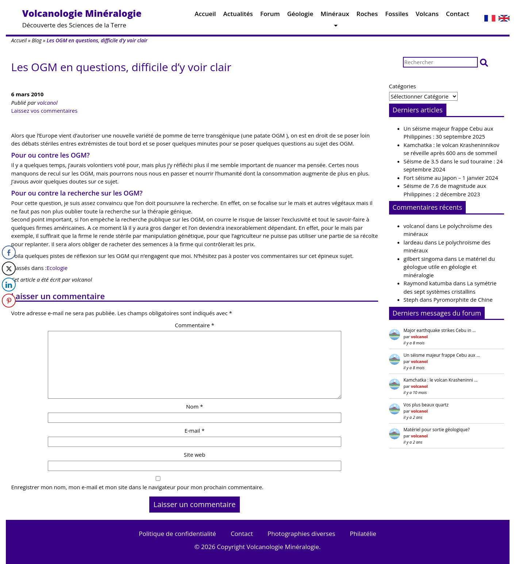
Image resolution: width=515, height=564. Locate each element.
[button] (484, 62)
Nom (194, 406)
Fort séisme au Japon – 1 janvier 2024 (451, 177)
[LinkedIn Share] (9, 284)
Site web (194, 454)
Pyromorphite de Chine (463, 299)
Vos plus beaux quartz (426, 405)
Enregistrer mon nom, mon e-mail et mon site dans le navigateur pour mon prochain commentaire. (137, 487)
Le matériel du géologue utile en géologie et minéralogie (449, 267)
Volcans (427, 15)
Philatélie (363, 533)
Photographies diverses (301, 533)
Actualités (238, 15)
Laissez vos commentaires (44, 110)
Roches (367, 15)
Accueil (205, 15)
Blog (37, 40)
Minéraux (334, 15)
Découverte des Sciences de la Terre (82, 18)
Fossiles (396, 15)
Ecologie (57, 267)
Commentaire (194, 325)
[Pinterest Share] (9, 301)
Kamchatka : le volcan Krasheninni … (441, 380)
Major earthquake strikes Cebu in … (440, 330)
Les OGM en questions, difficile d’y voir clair (121, 66)
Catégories (402, 86)
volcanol (47, 102)
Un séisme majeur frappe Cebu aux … (442, 355)
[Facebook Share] (9, 252)
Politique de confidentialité (177, 533)
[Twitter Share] (9, 268)
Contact (457, 15)
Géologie (300, 15)
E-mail (194, 430)
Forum (270, 15)
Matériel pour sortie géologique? (437, 429)
